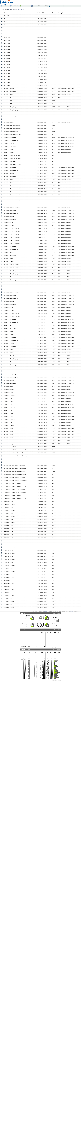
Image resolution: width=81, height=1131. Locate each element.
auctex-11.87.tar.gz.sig (10, 280)
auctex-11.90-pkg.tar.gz (10, 337)
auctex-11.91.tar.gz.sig (10, 365)
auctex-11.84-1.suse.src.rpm (11, 161)
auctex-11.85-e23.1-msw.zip (11, 204)
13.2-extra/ (7, 82)
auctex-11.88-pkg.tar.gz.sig (11, 298)
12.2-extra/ (7, 73)
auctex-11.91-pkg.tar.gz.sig (11, 358)
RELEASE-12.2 (8, 580)
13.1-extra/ (7, 79)
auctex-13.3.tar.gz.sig (9, 443)
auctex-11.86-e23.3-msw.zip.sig (12, 243)
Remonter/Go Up (14, 5)
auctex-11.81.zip (8, 94)
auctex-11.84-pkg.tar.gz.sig (11, 170)
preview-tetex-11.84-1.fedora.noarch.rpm (14, 489)
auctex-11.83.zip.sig (9, 152)
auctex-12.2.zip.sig (9, 413)
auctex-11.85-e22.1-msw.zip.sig (12, 189)
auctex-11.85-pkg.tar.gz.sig (11, 213)
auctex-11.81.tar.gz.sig (10, 91)
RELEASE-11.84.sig (9, 522)
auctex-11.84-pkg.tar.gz (10, 167)
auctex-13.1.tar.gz (8, 428)
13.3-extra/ (7, 85)
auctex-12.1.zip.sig (9, 401)
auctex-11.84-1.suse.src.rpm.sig (12, 164)
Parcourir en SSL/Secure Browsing (56, 5)
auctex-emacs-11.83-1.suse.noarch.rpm (14, 459)
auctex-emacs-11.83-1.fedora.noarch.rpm (14, 453)
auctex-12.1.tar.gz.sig (9, 395)
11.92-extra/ (7, 67)
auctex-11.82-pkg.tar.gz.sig (11, 110)
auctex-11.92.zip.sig (9, 389)
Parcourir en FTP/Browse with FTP (40, 5)
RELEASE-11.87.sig (9, 541)
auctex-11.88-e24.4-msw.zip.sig (12, 292)
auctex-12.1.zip (8, 398)
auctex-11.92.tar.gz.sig (10, 383)
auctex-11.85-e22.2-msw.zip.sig (12, 195)
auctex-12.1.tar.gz (8, 392)
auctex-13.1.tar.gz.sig (9, 431)
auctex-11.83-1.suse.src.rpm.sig (12, 134)
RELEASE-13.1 (8, 592)
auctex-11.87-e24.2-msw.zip (11, 264)
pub (9, 9)
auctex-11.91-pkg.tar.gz (10, 355)
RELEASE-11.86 (8, 532)
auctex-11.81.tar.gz (9, 88)
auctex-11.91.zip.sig (9, 371)
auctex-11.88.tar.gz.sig (10, 304)
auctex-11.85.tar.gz (9, 216)
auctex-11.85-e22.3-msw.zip (11, 198)
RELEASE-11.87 (8, 538)
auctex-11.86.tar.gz (9, 252)
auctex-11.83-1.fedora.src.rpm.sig (12, 128)
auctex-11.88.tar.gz (9, 301)
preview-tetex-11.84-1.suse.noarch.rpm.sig (15, 498)
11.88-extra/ (7, 55)
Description (61, 13)
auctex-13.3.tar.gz (8, 440)
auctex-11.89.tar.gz (9, 325)
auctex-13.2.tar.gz (8, 434)
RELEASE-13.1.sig (9, 595)
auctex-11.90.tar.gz (9, 343)
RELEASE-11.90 (8, 556)
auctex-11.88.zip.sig (9, 310)
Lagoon (45, 611)
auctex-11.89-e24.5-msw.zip (11, 313)
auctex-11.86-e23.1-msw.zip (11, 228)
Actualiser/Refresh (25, 5)
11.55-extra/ (7, 31)
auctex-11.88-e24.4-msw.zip (11, 289)
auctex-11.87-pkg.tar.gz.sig (11, 274)
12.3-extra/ (7, 76)
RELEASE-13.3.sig (9, 607)
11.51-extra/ (7, 19)
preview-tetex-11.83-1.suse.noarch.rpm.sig (15, 486)
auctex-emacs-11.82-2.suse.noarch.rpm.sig (15, 450)
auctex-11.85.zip (8, 222)
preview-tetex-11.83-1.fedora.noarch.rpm (14, 477)
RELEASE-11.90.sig (9, 559)
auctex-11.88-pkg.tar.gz (10, 295)
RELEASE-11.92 (8, 568)
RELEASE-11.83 (8, 513)
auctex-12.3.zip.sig (9, 425)
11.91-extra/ (7, 64)
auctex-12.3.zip (8, 422)
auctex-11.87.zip (8, 283)
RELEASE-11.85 (8, 525)
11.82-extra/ (7, 37)
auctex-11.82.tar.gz (9, 113)
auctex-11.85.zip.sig (9, 225)
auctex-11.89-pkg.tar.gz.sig (11, 322)
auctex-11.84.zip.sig (9, 182)
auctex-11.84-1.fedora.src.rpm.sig (12, 158)
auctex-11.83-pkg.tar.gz (10, 137)
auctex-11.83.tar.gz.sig (10, 146)
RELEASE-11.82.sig (9, 510)
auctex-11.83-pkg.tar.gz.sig (11, 140)
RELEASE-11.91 (8, 562)
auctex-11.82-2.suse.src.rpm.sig (12, 104)
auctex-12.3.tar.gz (8, 416)
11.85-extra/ (7, 46)
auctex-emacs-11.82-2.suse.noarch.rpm (14, 447)
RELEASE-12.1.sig (9, 577)
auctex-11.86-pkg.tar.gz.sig (11, 249)
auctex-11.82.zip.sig (9, 122)
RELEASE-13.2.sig (9, 601)
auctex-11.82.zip (8, 119)
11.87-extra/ (7, 52)
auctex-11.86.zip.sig (9, 261)
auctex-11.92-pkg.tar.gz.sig (11, 377)
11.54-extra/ (7, 28)
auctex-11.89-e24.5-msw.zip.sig (12, 316)
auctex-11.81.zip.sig (9, 97)
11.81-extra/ (7, 34)
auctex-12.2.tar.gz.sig (9, 407)
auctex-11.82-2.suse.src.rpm (11, 100)
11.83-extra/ (7, 40)
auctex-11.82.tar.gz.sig (10, 116)
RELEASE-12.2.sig (9, 583)
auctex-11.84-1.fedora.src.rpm (12, 155)
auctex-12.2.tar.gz (8, 404)
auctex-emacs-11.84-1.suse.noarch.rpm (14, 471)
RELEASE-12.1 (8, 574)
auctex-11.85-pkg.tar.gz (10, 210)
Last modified (41, 13)
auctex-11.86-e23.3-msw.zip (11, 240)
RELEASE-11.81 (8, 501)
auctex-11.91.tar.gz (9, 362)
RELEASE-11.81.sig (9, 504)
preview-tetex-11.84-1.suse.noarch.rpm (14, 495)
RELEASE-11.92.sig (9, 571)
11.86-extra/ (7, 49)
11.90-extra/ (7, 61)
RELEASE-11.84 (8, 519)
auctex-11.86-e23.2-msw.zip (11, 234)
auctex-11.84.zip (8, 179)
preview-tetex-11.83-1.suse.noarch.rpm (14, 483)
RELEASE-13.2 (8, 598)
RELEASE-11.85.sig (9, 528)
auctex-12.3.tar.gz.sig (9, 419)
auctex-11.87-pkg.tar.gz (10, 270)
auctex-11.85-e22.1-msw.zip (11, 185)
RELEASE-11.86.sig (9, 535)
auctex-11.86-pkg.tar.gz (10, 246)
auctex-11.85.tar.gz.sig (10, 219)
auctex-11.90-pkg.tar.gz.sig (11, 340)
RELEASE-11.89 (8, 550)
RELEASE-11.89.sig (9, 553)
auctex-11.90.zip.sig (9, 352)
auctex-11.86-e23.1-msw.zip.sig (12, 231)
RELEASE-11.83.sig (9, 516)
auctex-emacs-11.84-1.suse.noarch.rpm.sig (15, 474)
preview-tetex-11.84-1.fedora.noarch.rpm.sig (15, 492)
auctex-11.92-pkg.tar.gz (10, 374)
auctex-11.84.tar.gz (9, 173)
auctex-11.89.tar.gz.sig (10, 328)
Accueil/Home (5, 5)
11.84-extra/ (7, 43)
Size (53, 13)
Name (5, 13)
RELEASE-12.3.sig (9, 589)
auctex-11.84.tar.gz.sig (10, 176)
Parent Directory (8, 15)
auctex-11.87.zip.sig (9, 286)
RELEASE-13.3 (8, 604)
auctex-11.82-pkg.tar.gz (10, 107)
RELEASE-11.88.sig (9, 547)
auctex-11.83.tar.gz (9, 143)
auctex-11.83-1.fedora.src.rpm (12, 125)
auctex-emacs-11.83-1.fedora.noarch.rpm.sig (15, 456)
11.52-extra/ (7, 22)
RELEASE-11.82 (8, 507)
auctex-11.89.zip (8, 331)
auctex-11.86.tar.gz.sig (10, 255)
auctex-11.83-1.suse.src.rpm (11, 131)
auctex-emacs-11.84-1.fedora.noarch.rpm (14, 465)
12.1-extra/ (7, 70)
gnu (18, 9)
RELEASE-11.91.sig (9, 565)
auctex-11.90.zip (8, 349)
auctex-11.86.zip (8, 258)
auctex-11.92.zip (8, 386)
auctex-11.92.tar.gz (9, 380)
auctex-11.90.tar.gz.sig (10, 346)
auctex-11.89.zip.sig (9, 334)
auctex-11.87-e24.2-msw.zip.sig (12, 267)
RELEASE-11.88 (8, 544)
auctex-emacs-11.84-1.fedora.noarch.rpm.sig (15, 468)
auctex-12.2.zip (8, 410)
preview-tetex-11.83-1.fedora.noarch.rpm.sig (15, 480)
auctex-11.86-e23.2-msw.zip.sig (12, 237)
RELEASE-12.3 (8, 586)
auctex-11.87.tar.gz (9, 277)
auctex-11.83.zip (8, 149)
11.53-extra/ (7, 25)
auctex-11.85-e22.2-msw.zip (11, 192)
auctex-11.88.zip (8, 307)
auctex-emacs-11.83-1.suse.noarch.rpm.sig (15, 462)
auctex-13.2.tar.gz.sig (9, 437)
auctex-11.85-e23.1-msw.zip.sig (12, 207)
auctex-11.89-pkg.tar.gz (10, 319)
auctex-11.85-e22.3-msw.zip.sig (12, 201)
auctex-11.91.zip (8, 368)
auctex (22, 9)
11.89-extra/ (7, 58)
